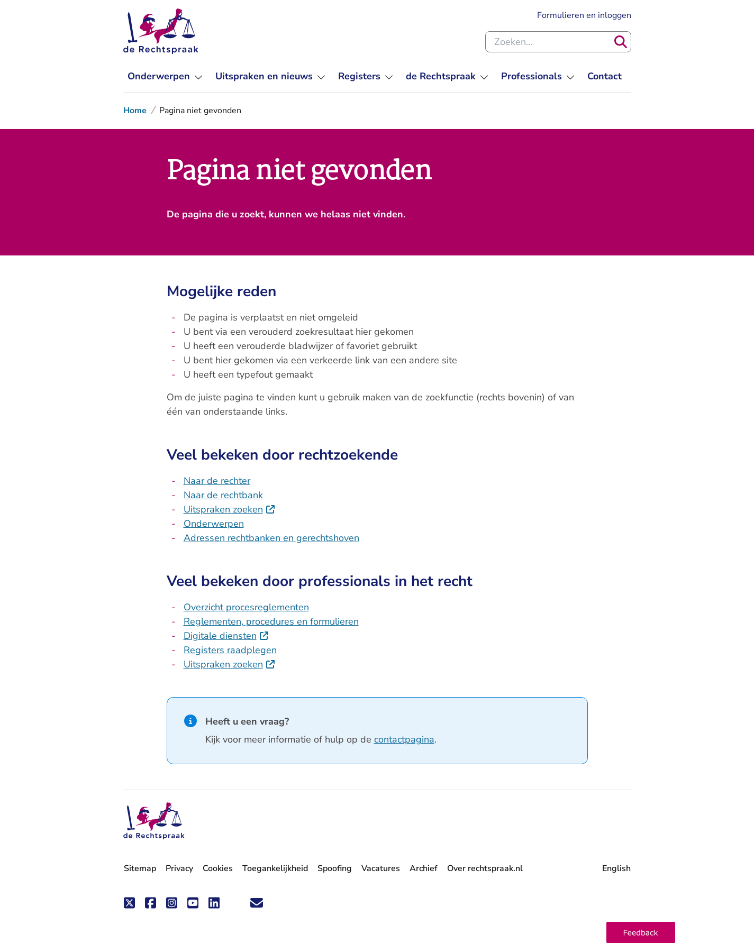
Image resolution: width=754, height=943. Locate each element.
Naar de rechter (217, 480)
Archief (424, 868)
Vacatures (381, 869)
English (616, 868)
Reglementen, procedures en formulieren (271, 621)
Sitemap (140, 868)
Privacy (179, 868)
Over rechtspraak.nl (485, 868)
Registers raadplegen (230, 650)
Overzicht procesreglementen (246, 607)
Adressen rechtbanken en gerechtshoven (271, 538)
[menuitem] (165, 76)
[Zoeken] (620, 41)
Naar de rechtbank (223, 495)
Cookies (218, 868)
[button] (640, 932)
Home (135, 110)
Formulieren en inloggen (584, 15)
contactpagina (404, 739)
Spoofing (334, 868)
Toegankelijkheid (275, 868)
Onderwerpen (214, 523)
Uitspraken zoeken (230, 509)
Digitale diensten (226, 635)
